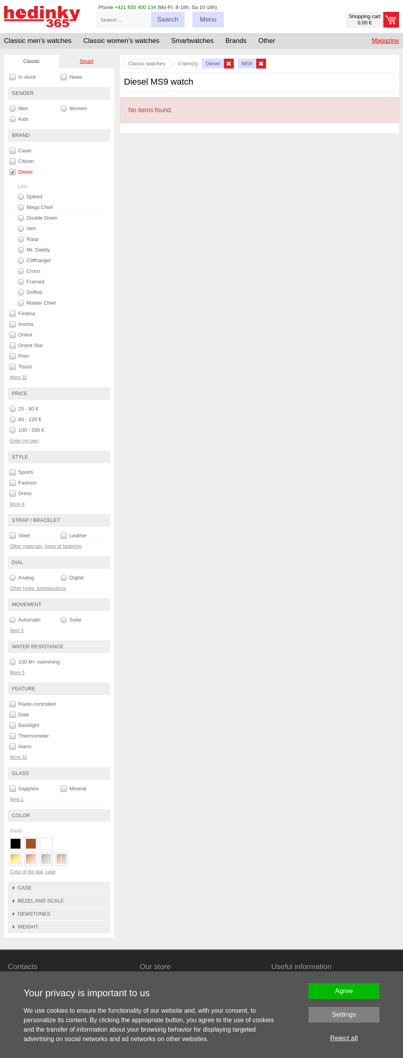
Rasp (28, 239)
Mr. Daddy (34, 250)
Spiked (30, 197)
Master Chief (36, 303)
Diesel (21, 172)
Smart (87, 61)
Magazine (385, 40)
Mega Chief (35, 207)
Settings (344, 1014)
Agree (344, 991)
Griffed (30, 292)
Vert (27, 229)
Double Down (37, 218)
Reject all (344, 1038)
